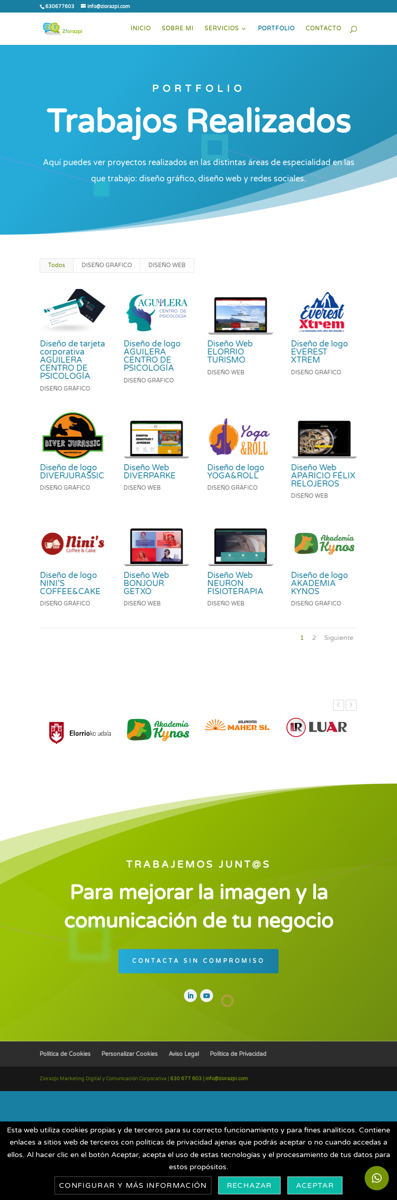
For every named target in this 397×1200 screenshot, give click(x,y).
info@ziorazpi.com (226, 1078)
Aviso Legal (184, 1054)
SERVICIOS (222, 29)
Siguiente (338, 638)
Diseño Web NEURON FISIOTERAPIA (235, 584)
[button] (377, 1178)
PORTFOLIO (276, 29)
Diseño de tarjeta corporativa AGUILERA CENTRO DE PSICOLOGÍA (72, 360)
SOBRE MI (178, 29)
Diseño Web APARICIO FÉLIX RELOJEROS (323, 476)
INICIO (141, 29)
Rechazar (249, 1185)
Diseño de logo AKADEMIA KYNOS (319, 584)
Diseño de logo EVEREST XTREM (319, 352)
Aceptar (315, 1185)
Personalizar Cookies (129, 1054)
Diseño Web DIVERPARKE (149, 472)
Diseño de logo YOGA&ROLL (235, 472)
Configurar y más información (133, 1185)
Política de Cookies (65, 1054)
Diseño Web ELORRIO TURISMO (230, 352)
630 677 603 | (187, 1078)
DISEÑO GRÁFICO (107, 265)
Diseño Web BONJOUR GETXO (146, 584)
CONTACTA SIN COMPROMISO (198, 961)
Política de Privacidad (238, 1054)
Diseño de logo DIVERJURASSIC (72, 472)
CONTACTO (323, 29)
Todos (56, 265)
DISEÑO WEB (167, 265)
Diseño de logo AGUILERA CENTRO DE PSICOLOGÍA (151, 356)
